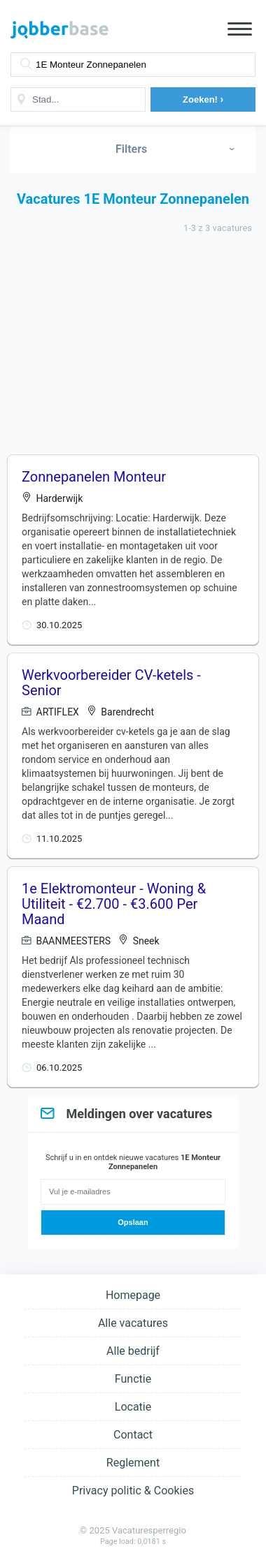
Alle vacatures (133, 1323)
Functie (133, 1379)
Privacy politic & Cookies (133, 1490)
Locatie (133, 1406)
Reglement (133, 1462)
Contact (133, 1434)
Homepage (133, 1295)
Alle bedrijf (133, 1351)
